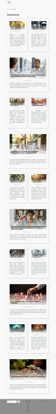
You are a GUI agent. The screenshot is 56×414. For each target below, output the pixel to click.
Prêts (28, 407)
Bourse (28, 403)
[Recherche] (12, 401)
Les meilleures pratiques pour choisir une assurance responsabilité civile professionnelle (28, 75)
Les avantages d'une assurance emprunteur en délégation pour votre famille (16, 29)
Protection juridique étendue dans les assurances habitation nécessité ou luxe (17, 105)
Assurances (28, 401)
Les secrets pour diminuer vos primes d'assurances (28, 376)
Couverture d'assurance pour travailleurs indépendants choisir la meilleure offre (24, 152)
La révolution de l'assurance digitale (17, 330)
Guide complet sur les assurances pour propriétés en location (17, 256)
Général (28, 411)
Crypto (28, 405)
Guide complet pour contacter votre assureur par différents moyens (39, 256)
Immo (28, 409)
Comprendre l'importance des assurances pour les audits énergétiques (16, 182)
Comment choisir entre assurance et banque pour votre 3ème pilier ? (39, 28)
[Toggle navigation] (9, 2)
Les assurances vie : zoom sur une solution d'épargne (25, 302)
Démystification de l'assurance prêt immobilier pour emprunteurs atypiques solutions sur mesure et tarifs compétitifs (28, 228)
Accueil (8, 9)
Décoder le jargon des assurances (38, 330)
